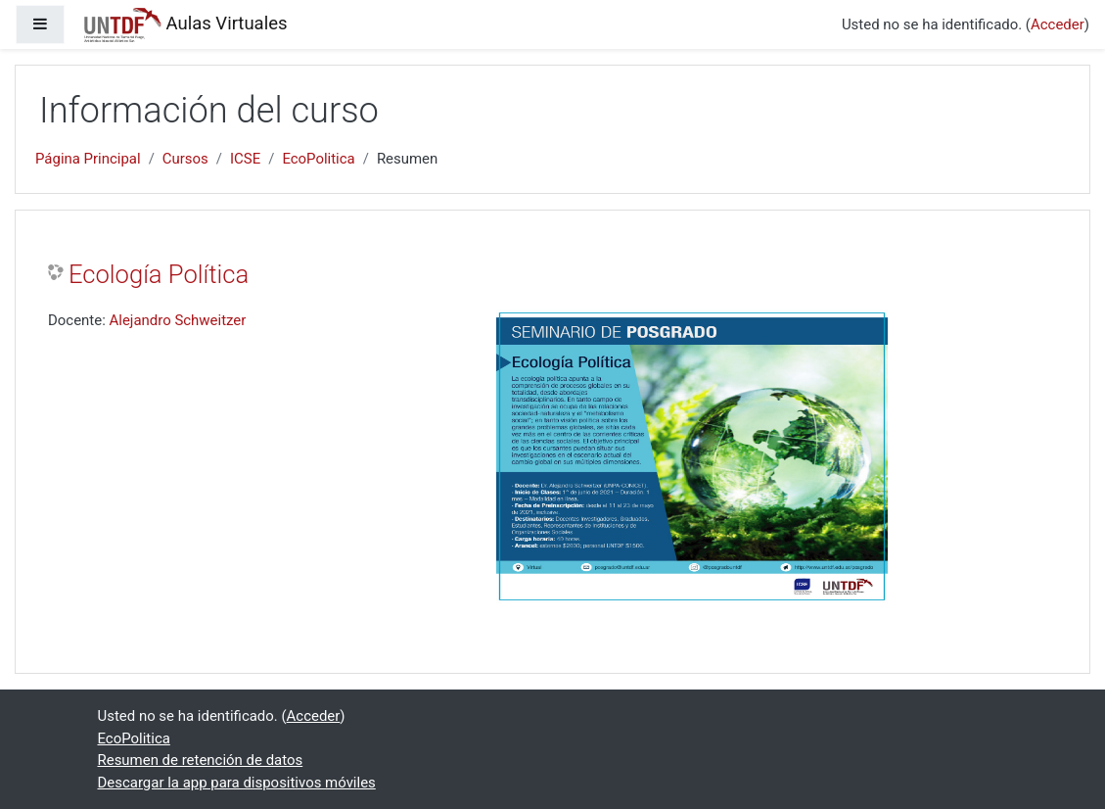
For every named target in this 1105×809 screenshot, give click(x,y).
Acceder (1057, 24)
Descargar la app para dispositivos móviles (237, 782)
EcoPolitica (318, 158)
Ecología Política (159, 274)
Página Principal (88, 158)
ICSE (245, 158)
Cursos (185, 158)
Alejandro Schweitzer (178, 320)
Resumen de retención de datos (200, 760)
